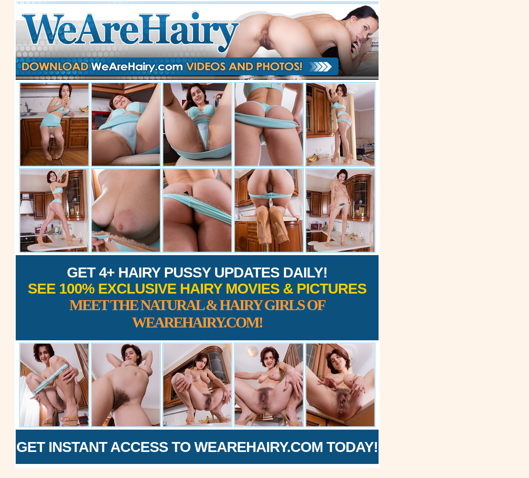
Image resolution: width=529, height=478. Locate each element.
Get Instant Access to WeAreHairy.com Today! (197, 447)
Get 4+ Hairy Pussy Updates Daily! (197, 297)
